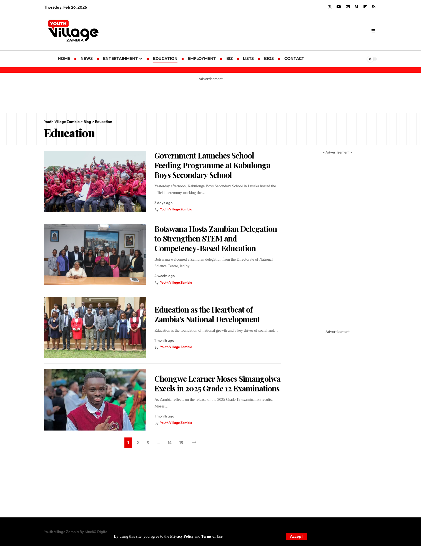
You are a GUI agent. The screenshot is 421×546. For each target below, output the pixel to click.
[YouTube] (338, 7)
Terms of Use (213, 536)
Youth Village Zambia (177, 209)
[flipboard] (365, 7)
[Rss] (373, 7)
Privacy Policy (182, 536)
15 (182, 443)
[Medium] (356, 7)
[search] (373, 31)
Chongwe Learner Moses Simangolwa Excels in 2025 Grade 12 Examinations (217, 383)
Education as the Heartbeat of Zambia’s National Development (207, 314)
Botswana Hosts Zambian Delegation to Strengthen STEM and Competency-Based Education (215, 238)
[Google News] (347, 7)
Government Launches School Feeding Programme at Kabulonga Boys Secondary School (212, 165)
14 (170, 443)
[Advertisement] (255, 30)
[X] (330, 7)
